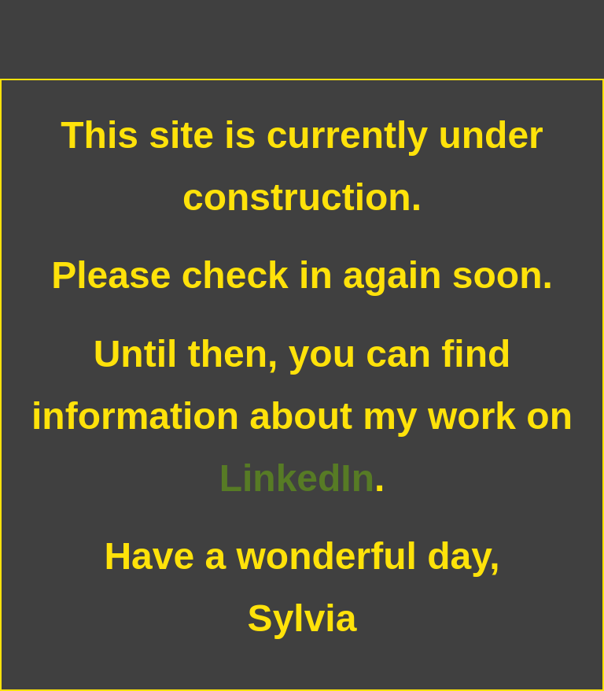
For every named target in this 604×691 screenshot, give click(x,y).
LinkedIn (296, 478)
